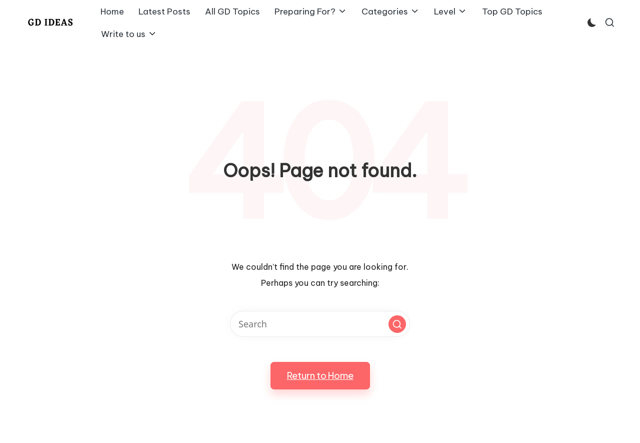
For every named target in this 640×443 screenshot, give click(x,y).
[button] (397, 324)
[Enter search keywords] (320, 324)
